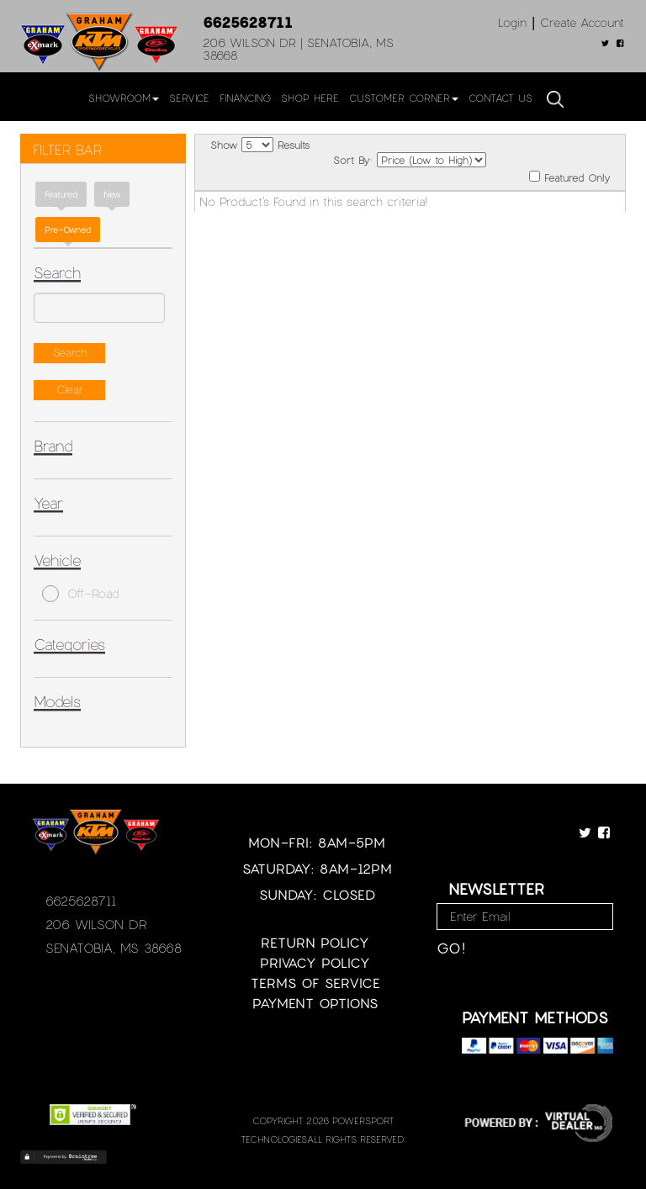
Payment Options (315, 1003)
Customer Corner (403, 97)
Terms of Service (315, 983)
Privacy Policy (315, 962)
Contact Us (500, 97)
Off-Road (80, 593)
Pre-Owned (68, 230)
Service (189, 97)
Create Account (582, 22)
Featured (61, 194)
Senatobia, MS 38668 (113, 947)
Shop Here (310, 97)
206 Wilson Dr (96, 924)
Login (512, 22)
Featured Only (569, 177)
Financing (245, 97)
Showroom (123, 97)
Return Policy (315, 942)
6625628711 (248, 22)
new (111, 194)
